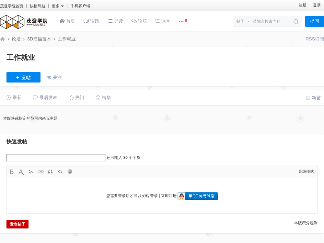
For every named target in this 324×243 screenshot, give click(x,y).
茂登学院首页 (11, 6)
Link (41, 171)
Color (21, 171)
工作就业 (67, 38)
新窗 (313, 97)
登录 (317, 5)
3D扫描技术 (39, 38)
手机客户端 (80, 6)
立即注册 (169, 195)
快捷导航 (37, 6)
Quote (50, 171)
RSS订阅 (315, 38)
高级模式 (306, 171)
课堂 (163, 21)
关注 (57, 77)
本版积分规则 (306, 223)
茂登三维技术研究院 (2, 39)
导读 (115, 21)
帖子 (240, 21)
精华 (103, 97)
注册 (303, 5)
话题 (91, 21)
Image (31, 171)
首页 (67, 21)
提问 (314, 21)
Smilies (70, 171)
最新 (14, 97)
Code (60, 171)
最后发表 (44, 97)
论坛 (139, 21)
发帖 (23, 77)
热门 (76, 97)
